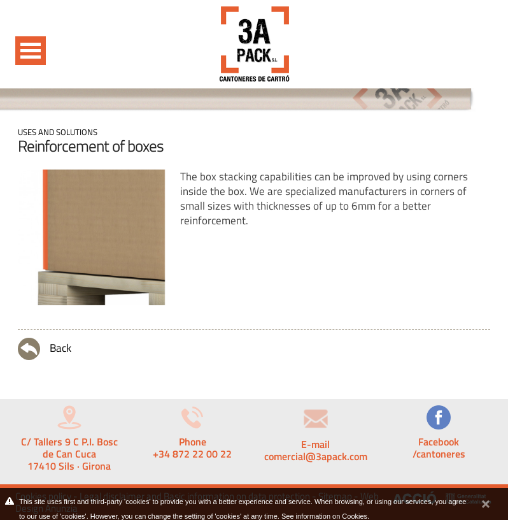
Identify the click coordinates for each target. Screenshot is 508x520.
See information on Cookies (324, 516)
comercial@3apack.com (315, 456)
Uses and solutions (57, 132)
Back (44, 349)
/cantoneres (439, 453)
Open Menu (30, 50)
